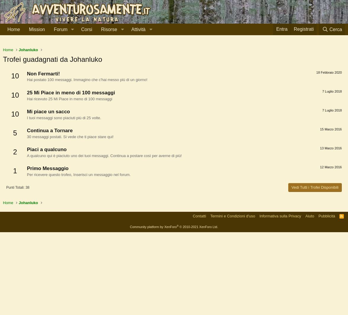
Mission (37, 29)
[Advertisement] (174, 85)
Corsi (86, 29)
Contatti (199, 299)
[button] (72, 29)
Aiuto (309, 299)
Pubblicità (326, 299)
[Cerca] (332, 29)
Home (13, 29)
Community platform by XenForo (174, 309)
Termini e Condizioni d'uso (232, 299)
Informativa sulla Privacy (280, 299)
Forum (60, 29)
